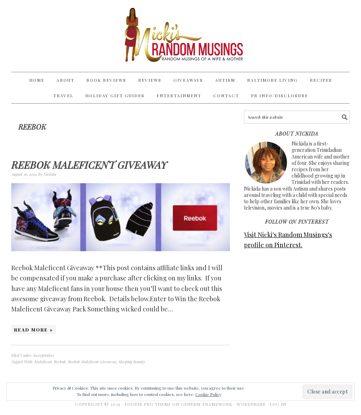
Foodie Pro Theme (147, 404)
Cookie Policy (208, 394)
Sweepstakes (43, 355)
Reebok (60, 361)
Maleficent (43, 361)
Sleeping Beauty (131, 361)
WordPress (251, 404)
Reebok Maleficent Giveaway (89, 164)
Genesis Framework (206, 404)
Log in (278, 404)
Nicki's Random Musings (180, 36)
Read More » (33, 330)
